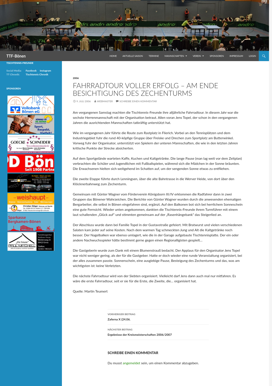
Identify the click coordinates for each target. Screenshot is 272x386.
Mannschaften (174, 56)
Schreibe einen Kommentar (138, 101)
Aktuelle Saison (133, 56)
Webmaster (105, 101)
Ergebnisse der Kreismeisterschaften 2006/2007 (158, 331)
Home (113, 56)
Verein (197, 56)
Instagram (45, 70)
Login (252, 56)
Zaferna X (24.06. (158, 316)
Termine (154, 56)
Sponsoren (217, 56)
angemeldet (131, 363)
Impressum (236, 56)
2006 (76, 78)
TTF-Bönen (16, 56)
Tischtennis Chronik (37, 74)
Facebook (31, 70)
